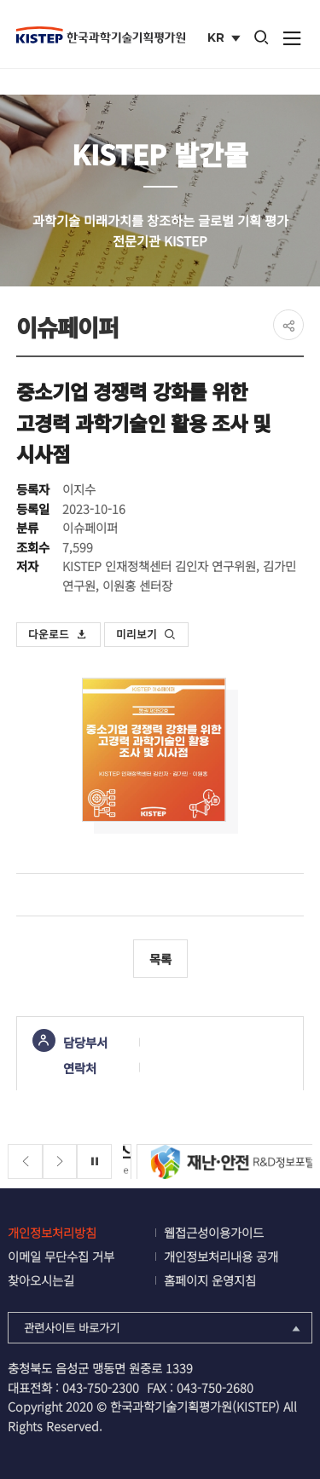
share (288, 324)
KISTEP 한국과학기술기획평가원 (100, 35)
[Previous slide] (25, 1161)
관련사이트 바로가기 (163, 1327)
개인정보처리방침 (52, 1232)
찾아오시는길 (41, 1280)
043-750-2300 (100, 1387)
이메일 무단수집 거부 (61, 1256)
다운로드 (58, 634)
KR (225, 39)
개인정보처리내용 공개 (221, 1256)
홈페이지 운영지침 (210, 1280)
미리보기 (146, 634)
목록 (160, 959)
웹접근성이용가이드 (214, 1232)
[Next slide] (60, 1161)
